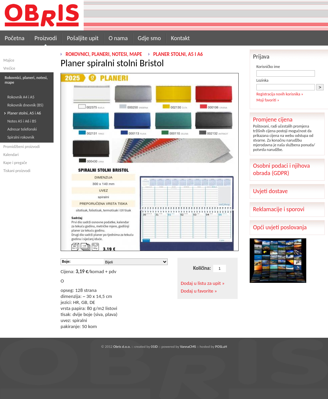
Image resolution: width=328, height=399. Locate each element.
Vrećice (9, 68)
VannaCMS (188, 346)
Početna (14, 38)
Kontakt (180, 38)
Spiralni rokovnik (20, 137)
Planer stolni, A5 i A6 (24, 113)
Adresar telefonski (22, 129)
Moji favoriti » (267, 100)
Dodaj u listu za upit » (203, 283)
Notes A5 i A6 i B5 (21, 121)
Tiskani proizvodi (16, 170)
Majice (8, 60)
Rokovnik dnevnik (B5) (25, 105)
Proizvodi (45, 38)
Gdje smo (149, 38)
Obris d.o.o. (122, 346)
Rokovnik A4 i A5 (20, 97)
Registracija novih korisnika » (279, 94)
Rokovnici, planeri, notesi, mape (104, 54)
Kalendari (11, 154)
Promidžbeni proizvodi (21, 146)
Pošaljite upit (83, 38)
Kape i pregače (15, 162)
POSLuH (221, 346)
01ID (154, 346)
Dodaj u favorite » (199, 291)
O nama (118, 38)
